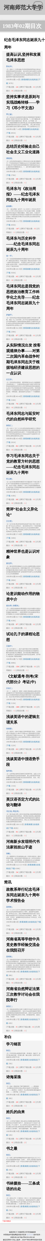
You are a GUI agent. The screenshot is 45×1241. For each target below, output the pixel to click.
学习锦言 (13, 1044)
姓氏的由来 (15, 1112)
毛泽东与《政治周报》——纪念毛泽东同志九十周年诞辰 (23, 194)
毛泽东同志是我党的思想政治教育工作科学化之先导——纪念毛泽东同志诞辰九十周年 (23, 297)
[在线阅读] (33, 80)
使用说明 (30, 1235)
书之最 (11, 1148)
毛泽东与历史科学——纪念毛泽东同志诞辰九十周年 (23, 244)
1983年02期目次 (22, 26)
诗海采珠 (13, 1077)
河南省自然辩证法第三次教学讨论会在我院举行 (23, 994)
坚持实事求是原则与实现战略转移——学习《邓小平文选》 (23, 102)
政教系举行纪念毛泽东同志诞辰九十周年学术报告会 (23, 895)
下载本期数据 (6, 1221)
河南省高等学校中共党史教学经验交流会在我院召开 (23, 944)
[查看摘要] (25, 80)
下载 (8, 133)
